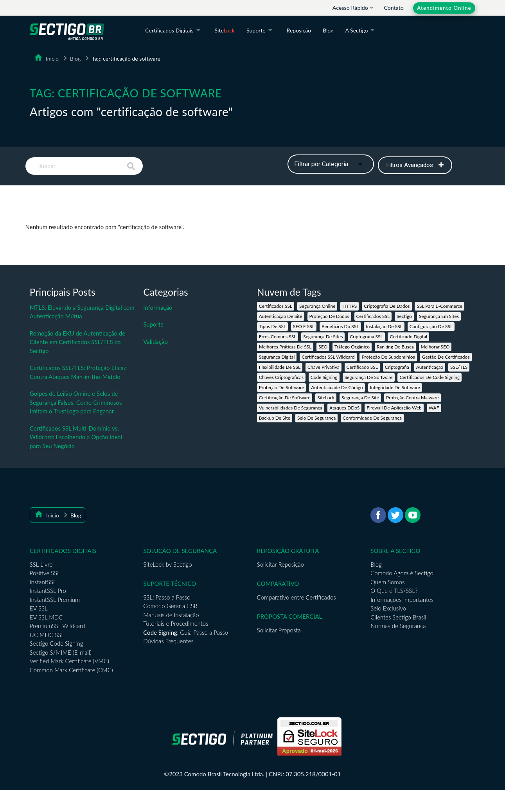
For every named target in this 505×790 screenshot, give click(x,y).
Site (225, 30)
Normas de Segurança (398, 625)
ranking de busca (395, 347)
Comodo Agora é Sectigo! (402, 572)
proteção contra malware (412, 397)
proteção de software (281, 387)
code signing (324, 377)
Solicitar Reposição (280, 564)
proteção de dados (329, 316)
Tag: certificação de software (126, 58)
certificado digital (408, 336)
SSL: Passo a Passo (166, 597)
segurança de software (369, 377)
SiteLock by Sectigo (167, 564)
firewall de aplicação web (394, 408)
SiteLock (325, 397)
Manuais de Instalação (171, 614)
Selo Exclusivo (388, 608)
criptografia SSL (366, 336)
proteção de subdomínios (388, 357)
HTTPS (349, 306)
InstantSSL (43, 581)
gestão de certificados (445, 357)
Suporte (260, 30)
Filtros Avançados (415, 165)
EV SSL (39, 608)
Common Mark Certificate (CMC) (71, 669)
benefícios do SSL (340, 326)
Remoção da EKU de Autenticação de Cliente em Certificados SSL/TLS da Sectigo (77, 342)
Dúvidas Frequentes (168, 641)
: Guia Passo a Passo (185, 632)
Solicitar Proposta (279, 630)
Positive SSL (45, 572)
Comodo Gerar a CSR (170, 605)
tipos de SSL (272, 326)
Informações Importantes (401, 599)
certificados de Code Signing (429, 377)
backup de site (274, 418)
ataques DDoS (344, 408)
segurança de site (360, 397)
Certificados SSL (276, 306)
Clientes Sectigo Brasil (398, 617)
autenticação (429, 367)
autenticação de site (280, 316)
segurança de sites (323, 336)
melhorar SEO (435, 347)
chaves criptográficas (281, 377)
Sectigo (404, 316)
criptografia (397, 367)
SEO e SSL (304, 326)
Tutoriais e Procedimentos (175, 623)
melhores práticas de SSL (285, 347)
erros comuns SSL (278, 336)
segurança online (317, 306)
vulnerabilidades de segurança (290, 408)
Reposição (299, 30)
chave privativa (323, 367)
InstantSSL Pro (48, 590)
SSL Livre (41, 564)
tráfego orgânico (352, 347)
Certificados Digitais (174, 30)
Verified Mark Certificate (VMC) (69, 660)
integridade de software (395, 387)
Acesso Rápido (353, 7)
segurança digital (277, 357)
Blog (328, 30)
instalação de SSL (384, 326)
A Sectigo (361, 30)
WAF (434, 408)
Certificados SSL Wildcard (328, 357)
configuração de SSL (431, 326)
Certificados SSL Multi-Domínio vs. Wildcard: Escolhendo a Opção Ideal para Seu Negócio (76, 437)
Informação (157, 307)
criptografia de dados (387, 306)
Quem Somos (387, 581)
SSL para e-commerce (439, 306)
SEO (322, 347)
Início (51, 58)
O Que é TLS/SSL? (393, 590)
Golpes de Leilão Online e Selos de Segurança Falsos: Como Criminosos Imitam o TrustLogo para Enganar (76, 402)
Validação (155, 341)
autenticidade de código (337, 387)
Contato (394, 7)
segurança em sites (439, 316)
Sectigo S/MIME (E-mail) (61, 652)
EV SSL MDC (46, 617)
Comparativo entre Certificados (296, 597)
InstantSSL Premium (55, 599)
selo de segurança (316, 418)
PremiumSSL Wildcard (57, 625)
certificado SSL (362, 367)
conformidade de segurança (372, 418)
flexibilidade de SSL (279, 367)
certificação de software (285, 397)
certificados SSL (373, 316)
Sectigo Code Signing (56, 643)
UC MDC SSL (47, 634)
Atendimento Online (444, 8)
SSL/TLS (458, 367)
